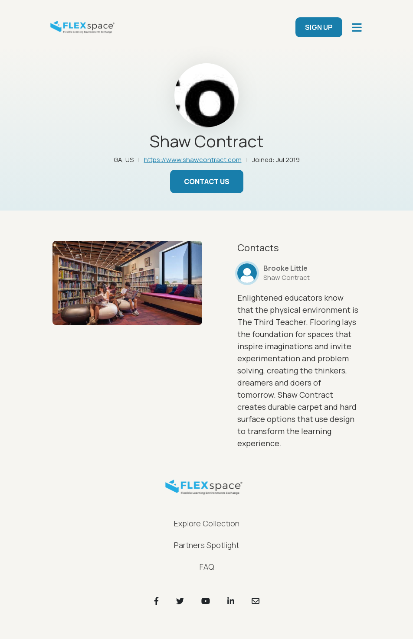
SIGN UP (319, 27)
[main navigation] (357, 27)
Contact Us (206, 181)
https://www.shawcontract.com (193, 159)
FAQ (207, 566)
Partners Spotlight (206, 545)
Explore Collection (206, 523)
